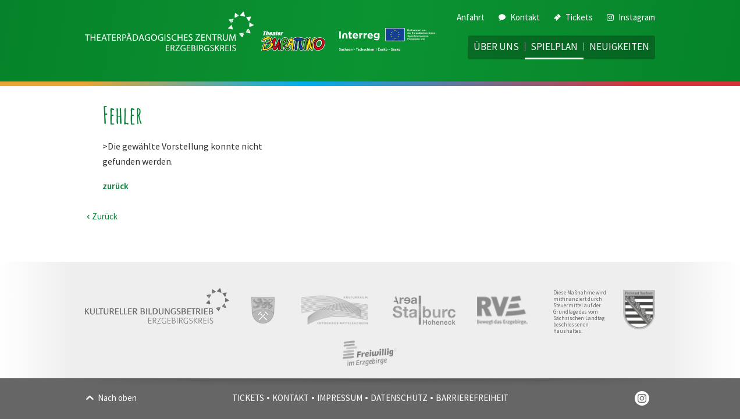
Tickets (573, 17)
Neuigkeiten (619, 46)
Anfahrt (471, 17)
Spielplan (554, 46)
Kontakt (519, 17)
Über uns (496, 46)
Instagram (631, 17)
